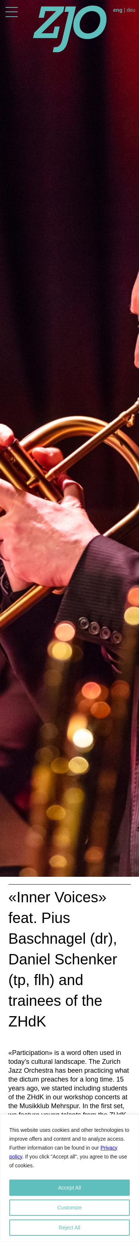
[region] (69, 1178)
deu (131, 10)
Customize (69, 1208)
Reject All (69, 1228)
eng (117, 10)
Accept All (69, 1188)
